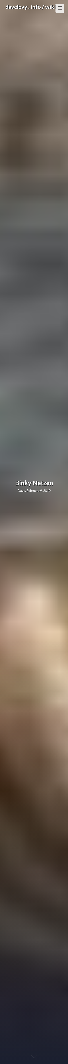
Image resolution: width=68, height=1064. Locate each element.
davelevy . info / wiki (30, 7)
